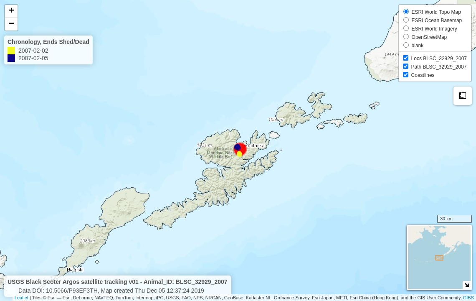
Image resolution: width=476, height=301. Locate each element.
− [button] (11, 24)
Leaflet (21, 297)
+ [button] (11, 11)
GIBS (468, 297)
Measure (462, 96)
